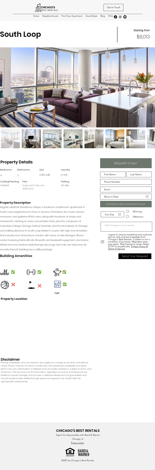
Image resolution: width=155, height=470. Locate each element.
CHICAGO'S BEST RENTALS (78, 430)
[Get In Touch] (113, 7)
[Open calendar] (147, 196)
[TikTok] (115, 16)
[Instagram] (120, 16)
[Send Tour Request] (134, 256)
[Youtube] (125, 16)
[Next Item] (149, 87)
